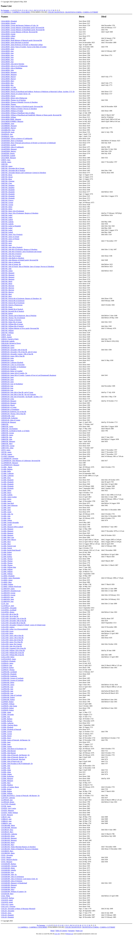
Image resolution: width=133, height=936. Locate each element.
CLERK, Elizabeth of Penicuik (11, 729)
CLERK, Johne (6, 770)
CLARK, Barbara (6, 469)
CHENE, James (6, 162)
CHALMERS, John (7, 70)
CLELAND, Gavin (7, 631)
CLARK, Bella (6, 471)
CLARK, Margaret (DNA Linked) (12, 527)
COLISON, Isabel (7, 900)
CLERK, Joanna (6, 746)
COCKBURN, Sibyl (7, 889)
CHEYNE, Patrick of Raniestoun (12, 305)
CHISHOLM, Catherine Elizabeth (12, 362)
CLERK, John (5, 766)
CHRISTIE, (5, 424)
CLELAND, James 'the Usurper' (11, 644)
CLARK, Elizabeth (7, 480)
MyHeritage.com (69, 933)
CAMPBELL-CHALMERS (21, 12)
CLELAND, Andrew (8, 627)
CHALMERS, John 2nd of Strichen (12, 64)
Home (52, 931)
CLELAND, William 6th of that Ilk (12, 652)
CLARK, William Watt (8, 567)
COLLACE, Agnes (7, 904)
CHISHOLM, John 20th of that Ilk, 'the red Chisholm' (18, 394)
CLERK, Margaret (7, 778)
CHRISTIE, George (7, 433)
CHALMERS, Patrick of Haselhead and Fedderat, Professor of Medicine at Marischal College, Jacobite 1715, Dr (37, 91)
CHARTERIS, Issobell (8, 145)
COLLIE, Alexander (7, 911)
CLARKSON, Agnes (8, 588)
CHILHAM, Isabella (7, 341)
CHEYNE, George (7, 202)
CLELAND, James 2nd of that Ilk (12, 640)
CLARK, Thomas (6, 559)
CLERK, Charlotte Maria (9, 725)
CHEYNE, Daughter (7, 185)
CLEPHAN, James (7, 663)
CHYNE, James (6, 452)
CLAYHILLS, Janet (7, 606)
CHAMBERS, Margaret (9, 126)
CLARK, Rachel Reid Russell (10, 550)
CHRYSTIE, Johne (7, 448)
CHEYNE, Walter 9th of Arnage (11, 322)
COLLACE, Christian (8, 906)
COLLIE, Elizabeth (7, 917)
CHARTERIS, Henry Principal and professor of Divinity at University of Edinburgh (28, 143)
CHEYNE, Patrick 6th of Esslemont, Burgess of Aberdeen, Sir (21, 298)
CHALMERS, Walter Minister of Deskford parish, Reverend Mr (22, 106)
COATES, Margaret (7, 810)
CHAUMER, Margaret (8, 158)
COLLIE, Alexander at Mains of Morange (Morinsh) (18, 908)
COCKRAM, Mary (7, 894)
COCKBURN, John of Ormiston (11, 881)
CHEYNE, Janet (6, 243)
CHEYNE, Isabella (7, 222)
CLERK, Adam (6, 712)
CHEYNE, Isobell (7, 232)
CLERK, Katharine (7, 776)
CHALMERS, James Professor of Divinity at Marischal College (22, 45)
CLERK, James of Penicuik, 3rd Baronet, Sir (15, 740)
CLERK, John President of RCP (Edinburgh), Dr (17, 763)
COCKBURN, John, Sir (9, 874)
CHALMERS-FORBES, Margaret (12, 121)
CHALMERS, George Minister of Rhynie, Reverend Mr (19, 32)
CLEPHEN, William (7, 704)
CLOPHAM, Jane (7, 800)
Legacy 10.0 (57, 933)
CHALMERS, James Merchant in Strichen (15, 42)
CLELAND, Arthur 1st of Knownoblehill (14, 629)
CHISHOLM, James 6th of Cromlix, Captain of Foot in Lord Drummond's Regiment (28, 375)
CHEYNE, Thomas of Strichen (11, 320)
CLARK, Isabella (6, 495)
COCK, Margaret (6, 862)
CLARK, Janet (6, 507)
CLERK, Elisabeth (7, 727)
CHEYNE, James (6, 241)
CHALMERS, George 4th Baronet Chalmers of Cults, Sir (19, 25)
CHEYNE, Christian (7, 181)
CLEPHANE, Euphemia (9, 676)
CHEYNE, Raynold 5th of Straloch (12, 311)
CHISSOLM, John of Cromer (10, 420)
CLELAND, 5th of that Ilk (9, 616)
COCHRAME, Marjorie (9, 827)
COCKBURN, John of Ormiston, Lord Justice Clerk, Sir (19, 879)
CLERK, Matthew (7, 785)
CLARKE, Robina (7, 584)
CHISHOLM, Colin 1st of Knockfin (13, 365)
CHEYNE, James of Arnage (10, 237)
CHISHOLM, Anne (7, 358)
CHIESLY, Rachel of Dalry (10, 339)
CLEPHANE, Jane (7, 687)
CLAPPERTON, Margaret (9, 463)
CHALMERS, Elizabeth (9, 21)
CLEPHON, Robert (7, 708)
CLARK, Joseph (6, 524)
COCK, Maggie (6, 857)
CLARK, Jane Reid (7, 503)
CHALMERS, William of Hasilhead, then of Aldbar (18, 113)
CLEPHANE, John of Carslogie (11, 695)
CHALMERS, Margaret (9, 72)
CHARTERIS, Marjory (8, 151)
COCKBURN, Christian (9, 866)
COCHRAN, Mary (7, 832)
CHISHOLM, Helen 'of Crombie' (12, 371)
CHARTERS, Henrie (8, 153)
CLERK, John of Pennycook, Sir (11, 761)
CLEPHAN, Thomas (8, 670)
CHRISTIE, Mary (7, 443)
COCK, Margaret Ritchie (9, 859)
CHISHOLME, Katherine (9, 418)
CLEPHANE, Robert (8, 697)
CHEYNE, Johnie (7, 271)
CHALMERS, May (7, 83)
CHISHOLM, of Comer (8, 407)
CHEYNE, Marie (6, 281)
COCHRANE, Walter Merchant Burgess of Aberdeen (18, 847)
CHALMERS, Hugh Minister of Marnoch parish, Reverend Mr (21, 40)
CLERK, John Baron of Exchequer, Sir (13, 748)
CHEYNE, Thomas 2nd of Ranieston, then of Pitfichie (18, 315)
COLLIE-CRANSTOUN (56, 12)
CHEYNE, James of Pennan (10, 239)
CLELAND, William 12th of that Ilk (13, 650)
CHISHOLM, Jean (7, 386)
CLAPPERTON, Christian (9, 458)
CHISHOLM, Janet (7, 377)
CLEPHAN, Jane (6, 665)
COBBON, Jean (6, 823)
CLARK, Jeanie (6, 512)
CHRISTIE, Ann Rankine (9, 428)
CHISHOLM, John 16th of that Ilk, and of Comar (17, 392)
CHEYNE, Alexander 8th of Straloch (13, 170)
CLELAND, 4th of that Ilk (9, 614)
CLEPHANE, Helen (7, 682)
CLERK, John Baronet (8, 751)
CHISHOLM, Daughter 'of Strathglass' (13, 367)
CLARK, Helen (6, 490)
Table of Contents (61, 931)
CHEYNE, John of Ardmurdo (10, 262)
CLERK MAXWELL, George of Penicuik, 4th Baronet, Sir (20, 795)
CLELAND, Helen (7, 633)
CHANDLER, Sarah (7, 132)
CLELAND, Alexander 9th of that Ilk (13, 623)
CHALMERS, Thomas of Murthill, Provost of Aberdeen (19, 102)
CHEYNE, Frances (7, 200)
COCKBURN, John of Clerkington (12, 876)
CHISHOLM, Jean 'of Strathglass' (12, 384)
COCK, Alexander (7, 855)
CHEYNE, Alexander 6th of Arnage (12, 168)
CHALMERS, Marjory (8, 77)
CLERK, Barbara (6, 719)
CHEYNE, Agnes (6, 166)
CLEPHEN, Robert (7, 702)
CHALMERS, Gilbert (8, 36)
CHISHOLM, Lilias (7, 399)
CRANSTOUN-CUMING (73, 12)
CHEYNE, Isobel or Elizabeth (11, 226)
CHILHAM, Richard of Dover (11, 343)
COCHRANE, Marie (8, 842)
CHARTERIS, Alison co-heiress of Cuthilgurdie (16, 138)
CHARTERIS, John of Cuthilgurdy (12, 147)
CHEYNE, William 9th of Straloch (12, 326)
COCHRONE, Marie (8, 853)
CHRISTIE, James (7, 435)
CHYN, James (5, 450)
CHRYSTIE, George (7, 446)
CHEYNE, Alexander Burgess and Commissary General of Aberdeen (23, 173)
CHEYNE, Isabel (6, 215)
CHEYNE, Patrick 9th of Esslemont (12, 303)
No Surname (5, 10)
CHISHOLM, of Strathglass (10, 409)
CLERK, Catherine (7, 723)
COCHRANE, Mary (7, 844)
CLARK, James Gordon (9, 497)
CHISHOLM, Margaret (8, 401)
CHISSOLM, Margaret (8, 422)
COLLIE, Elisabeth (7, 915)
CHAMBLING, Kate (8, 130)
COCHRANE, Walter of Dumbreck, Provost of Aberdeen (19, 849)
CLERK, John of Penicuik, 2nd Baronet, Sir (15, 755)
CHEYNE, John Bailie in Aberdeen (12, 258)
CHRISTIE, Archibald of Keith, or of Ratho (15, 431)
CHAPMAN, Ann (7, 134)
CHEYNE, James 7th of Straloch (11, 234)
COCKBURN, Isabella (8, 870)
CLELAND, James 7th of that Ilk (12, 642)
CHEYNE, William (7, 330)
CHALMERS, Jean (7, 51)
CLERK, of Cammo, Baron (10, 787)
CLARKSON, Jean (7, 601)
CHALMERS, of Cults (8, 87)
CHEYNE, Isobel (6, 228)
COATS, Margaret (7, 815)
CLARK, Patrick (6, 548)
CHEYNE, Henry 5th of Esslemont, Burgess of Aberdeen (19, 213)
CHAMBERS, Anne (7, 123)
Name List (79, 931)
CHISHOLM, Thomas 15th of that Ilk (13, 414)
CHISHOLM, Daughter (8, 369)
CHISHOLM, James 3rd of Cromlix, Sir (14, 373)
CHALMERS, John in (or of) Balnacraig (14, 66)
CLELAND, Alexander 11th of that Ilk (13, 618)
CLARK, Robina (6, 556)
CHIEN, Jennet (6, 335)
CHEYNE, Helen (6, 207)
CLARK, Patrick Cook (8, 546)
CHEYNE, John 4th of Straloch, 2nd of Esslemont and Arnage (21, 251)
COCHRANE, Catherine (9, 834)
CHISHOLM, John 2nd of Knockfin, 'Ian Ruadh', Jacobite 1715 (21, 397)
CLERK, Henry (6, 738)
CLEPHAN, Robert (7, 667)
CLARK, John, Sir (7, 514)
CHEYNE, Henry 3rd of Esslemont (12, 211)
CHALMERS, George (8, 34)
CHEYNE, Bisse (6, 179)
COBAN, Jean (5, 817)
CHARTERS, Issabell (8, 155)
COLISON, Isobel (7, 902)
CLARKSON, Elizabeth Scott (10, 591)
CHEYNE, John (6, 269)
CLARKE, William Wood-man (11, 586)
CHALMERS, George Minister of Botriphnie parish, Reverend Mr (22, 27)
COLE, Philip (5, 896)
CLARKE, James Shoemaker (10, 578)
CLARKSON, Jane (7, 597)
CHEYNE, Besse (6, 175)
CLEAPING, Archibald (8, 610)
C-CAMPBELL (6, 12)
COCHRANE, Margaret (9, 838)
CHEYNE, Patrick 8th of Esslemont (12, 301)
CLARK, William (7, 569)
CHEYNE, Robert (7, 313)
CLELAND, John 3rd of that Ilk (11, 646)
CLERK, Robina (6, 791)
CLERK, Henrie (6, 736)
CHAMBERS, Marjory (8, 128)
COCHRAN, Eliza (7, 830)
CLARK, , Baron (6, 467)
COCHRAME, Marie (8, 825)
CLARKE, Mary (6, 582)
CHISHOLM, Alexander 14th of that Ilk (14, 350)
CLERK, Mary (6, 783)
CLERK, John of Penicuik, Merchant (13, 759)
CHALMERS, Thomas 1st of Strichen (13, 100)
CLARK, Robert (6, 552)
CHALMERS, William (8, 117)
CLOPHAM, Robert (7, 802)
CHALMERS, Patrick (8, 96)
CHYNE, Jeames (6, 454)
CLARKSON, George (8, 593)
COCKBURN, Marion (8, 887)
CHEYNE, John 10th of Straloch (11, 247)
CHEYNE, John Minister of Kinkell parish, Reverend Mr (19, 260)
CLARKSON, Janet (7, 599)
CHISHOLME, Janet (8, 416)
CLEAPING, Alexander (9, 608)
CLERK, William (6, 793)
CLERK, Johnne (6, 774)
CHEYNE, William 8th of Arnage (12, 324)
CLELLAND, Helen (7, 657)
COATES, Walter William (9, 812)
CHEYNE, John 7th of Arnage (11, 256)
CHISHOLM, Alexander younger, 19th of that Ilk (17, 354)
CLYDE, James (6, 806)
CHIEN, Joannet (6, 337)
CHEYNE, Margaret (7, 273)
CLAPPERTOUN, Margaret (10, 465)
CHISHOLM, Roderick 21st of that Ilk (13, 411)
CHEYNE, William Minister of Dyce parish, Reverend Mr (20, 328)
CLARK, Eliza (6, 478)
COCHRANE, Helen (8, 836)
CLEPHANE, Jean (7, 693)
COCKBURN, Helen (8, 868)
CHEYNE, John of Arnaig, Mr (11, 264)
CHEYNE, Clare (6, 183)
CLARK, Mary (6, 542)
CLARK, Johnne (6, 520)
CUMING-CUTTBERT (90, 12)
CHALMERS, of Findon (9, 89)
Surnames (71, 931)
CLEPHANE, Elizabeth (8, 674)
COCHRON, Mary (7, 851)
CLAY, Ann (5, 603)
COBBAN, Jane (6, 819)
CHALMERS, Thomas (8, 104)
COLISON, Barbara (7, 898)
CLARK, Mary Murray (8, 539)
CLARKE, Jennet (6, 580)
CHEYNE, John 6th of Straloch (11, 254)
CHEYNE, (4, 164)
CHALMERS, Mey (7, 85)
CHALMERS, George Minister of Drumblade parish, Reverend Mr (23, 30)
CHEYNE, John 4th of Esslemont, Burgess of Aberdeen (19, 249)
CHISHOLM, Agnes (7, 345)
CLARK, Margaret (7, 529)
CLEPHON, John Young (9, 706)
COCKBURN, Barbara (8, 864)
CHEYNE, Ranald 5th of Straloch (12, 309)
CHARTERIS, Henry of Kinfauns (12, 141)
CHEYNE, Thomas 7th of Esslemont (13, 318)
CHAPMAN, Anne (7, 136)
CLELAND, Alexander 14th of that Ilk (13, 620)
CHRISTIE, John (6, 439)
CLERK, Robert (6, 789)
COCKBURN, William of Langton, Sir (13, 891)
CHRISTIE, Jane (6, 437)
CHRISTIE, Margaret (8, 441)
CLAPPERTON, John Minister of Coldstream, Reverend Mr (20, 460)
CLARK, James (6, 499)
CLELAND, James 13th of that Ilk (12, 638)
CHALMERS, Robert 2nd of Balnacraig (14, 98)
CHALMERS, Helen (8, 38)
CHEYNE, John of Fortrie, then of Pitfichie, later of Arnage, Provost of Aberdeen (27, 266)
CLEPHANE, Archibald (9, 672)
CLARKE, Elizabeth (7, 576)
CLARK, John (5, 516)
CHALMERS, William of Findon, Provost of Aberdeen (19, 109)
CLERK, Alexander (7, 714)
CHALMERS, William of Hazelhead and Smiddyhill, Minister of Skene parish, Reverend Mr (31, 115)
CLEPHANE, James (7, 684)
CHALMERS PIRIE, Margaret (11, 119)
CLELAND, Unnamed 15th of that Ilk (13, 648)
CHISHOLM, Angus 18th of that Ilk (13, 356)
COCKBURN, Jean (7, 872)
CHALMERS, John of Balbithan (11, 68)
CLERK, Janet (5, 742)
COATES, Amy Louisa (8, 808)
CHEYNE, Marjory (7, 292)
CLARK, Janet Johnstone (9, 505)
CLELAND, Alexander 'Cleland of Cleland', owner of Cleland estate (23, 625)
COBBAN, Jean (6, 821)
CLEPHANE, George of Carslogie (12, 678)
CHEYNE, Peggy (6, 307)
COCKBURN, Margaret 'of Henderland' (14, 883)
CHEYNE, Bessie (7, 177)
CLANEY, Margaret (7, 456)
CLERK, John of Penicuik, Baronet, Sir (14, 757)
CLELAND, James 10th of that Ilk (12, 635)
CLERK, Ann (5, 716)
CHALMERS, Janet (7, 49)
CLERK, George (6, 731)
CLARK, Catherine (7, 473)
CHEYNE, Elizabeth (8, 190)
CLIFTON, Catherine (8, 798)
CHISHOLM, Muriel (8, 405)
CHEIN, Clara (5, 160)
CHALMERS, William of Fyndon (12, 111)
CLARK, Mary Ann (7, 537)
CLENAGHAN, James (8, 659)
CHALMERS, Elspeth (8, 23)
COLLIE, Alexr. (6, 913)
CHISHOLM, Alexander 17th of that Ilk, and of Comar (19, 352)
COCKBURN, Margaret (9, 885)
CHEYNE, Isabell (7, 219)
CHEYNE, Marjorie (7, 286)
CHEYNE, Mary (6, 294)
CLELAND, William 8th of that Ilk (12, 655)
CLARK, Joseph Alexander (10, 522)
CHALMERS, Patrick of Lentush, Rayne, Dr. (15, 94)
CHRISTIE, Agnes (7, 426)
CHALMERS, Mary (7, 81)
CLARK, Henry (6, 492)
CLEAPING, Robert (7, 612)
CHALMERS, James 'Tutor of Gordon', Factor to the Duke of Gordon (23, 47)
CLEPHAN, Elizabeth (8, 661)
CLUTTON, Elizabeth (8, 804)
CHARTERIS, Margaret (9, 149)
